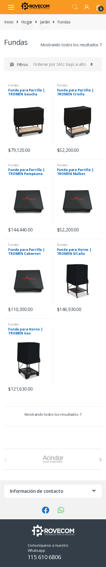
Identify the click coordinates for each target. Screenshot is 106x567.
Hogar (26, 22)
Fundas (13, 85)
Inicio (9, 22)
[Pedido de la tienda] (62, 64)
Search (75, 7)
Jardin (45, 22)
